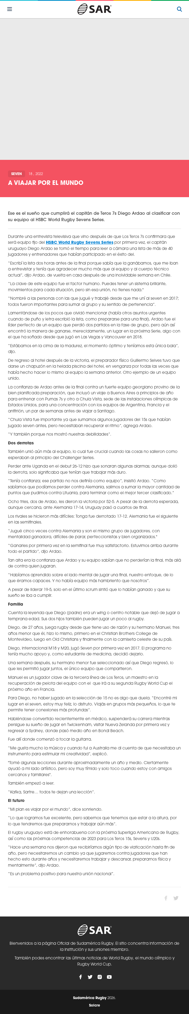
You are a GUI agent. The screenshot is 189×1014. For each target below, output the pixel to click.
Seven (16, 174)
